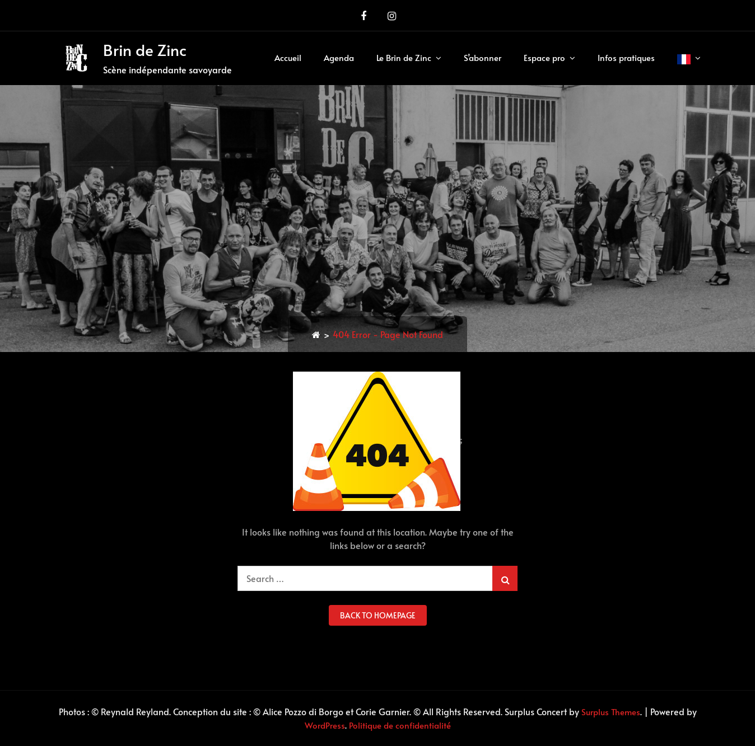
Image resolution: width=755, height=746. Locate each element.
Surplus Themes (610, 711)
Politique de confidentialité (400, 725)
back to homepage (378, 615)
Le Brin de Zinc (403, 57)
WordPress (325, 725)
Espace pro (544, 57)
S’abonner (482, 57)
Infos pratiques (626, 57)
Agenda (339, 57)
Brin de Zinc (145, 49)
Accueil (287, 57)
